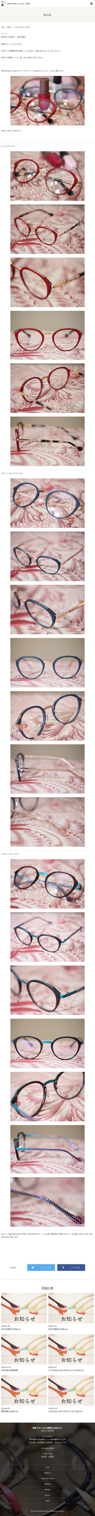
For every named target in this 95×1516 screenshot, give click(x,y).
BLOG (9, 27)
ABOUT (47, 1473)
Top (2, 27)
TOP (47, 1467)
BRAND (47, 1489)
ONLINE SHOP (47, 1478)
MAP (47, 1500)
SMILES (47, 1484)
